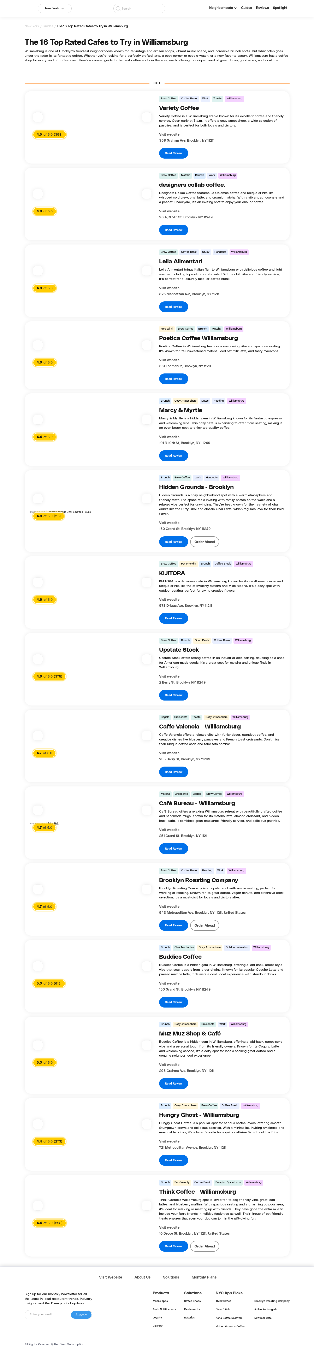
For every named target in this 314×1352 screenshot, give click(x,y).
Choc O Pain (223, 1310)
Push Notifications (164, 1309)
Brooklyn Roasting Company (272, 1301)
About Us (143, 1277)
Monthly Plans (204, 1277)
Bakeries (189, 1318)
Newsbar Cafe (263, 1318)
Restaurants (192, 1309)
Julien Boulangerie (265, 1310)
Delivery (157, 1326)
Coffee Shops (192, 1301)
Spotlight (280, 8)
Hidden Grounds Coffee (230, 1327)
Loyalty (157, 1318)
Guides (246, 8)
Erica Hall (53, 823)
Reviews (262, 8)
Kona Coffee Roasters (229, 1318)
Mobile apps (160, 1301)
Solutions (171, 1277)
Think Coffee (223, 1301)
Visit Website (110, 1277)
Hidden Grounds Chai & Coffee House (69, 512)
